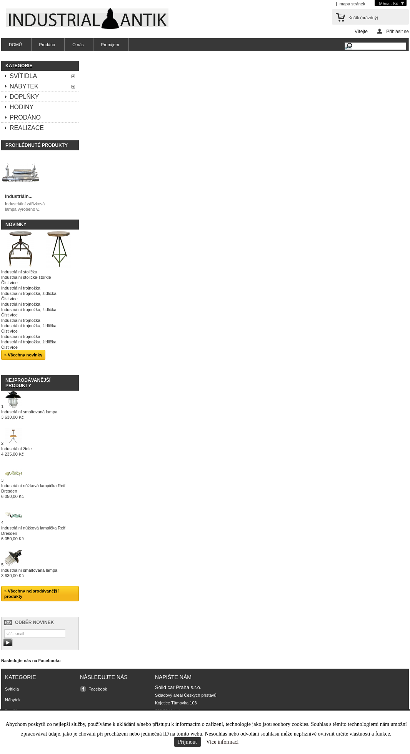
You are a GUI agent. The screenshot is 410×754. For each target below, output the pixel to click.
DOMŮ (15, 44)
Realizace (27, 128)
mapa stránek (352, 4)
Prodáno (47, 44)
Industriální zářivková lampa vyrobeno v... (25, 206)
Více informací (222, 742)
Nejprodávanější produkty (27, 383)
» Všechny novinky (23, 355)
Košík (363, 17)
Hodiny (21, 107)
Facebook (97, 689)
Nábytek (24, 86)
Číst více (9, 282)
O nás (77, 44)
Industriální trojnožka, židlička (29, 293)
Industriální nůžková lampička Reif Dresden (33, 491)
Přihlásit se (397, 31)
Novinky (16, 224)
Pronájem (110, 44)
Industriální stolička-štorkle (26, 277)
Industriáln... (18, 196)
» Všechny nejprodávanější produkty (31, 594)
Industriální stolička (19, 272)
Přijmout (187, 742)
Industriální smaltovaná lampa (29, 414)
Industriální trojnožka (20, 288)
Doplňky (24, 96)
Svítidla (23, 76)
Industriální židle (16, 451)
